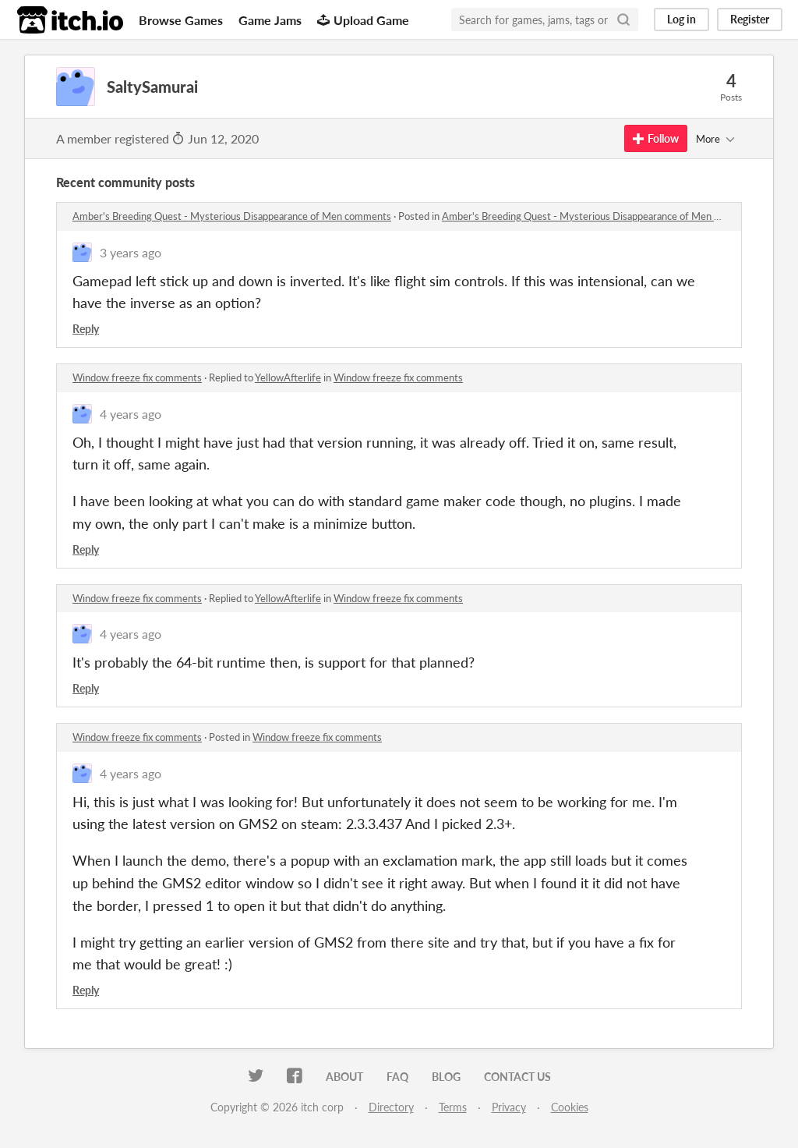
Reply (85, 328)
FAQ (397, 1076)
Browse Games (181, 19)
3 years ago (130, 252)
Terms (453, 1107)
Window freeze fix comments (137, 377)
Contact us (517, 1076)
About (344, 1076)
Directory (391, 1107)
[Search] (623, 19)
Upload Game (363, 19)
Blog (446, 1076)
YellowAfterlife (288, 377)
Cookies (569, 1107)
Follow (656, 138)
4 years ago (130, 413)
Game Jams (270, 19)
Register (749, 19)
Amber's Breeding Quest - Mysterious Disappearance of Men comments (231, 216)
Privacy (509, 1107)
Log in (681, 19)
